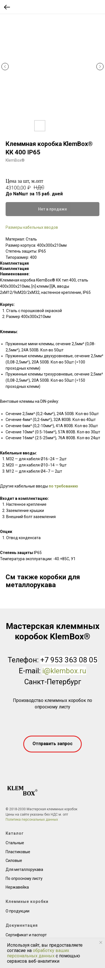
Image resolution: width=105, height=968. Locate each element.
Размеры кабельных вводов (32, 227)
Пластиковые (18, 852)
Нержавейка (17, 887)
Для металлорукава (24, 869)
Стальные (15, 843)
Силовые (14, 860)
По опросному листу (24, 878)
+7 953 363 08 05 (68, 660)
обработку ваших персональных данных (38, 953)
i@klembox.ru (64, 671)
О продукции (17, 911)
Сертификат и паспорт (26, 935)
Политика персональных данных (32, 819)
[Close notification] (101, 942)
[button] (52, 744)
